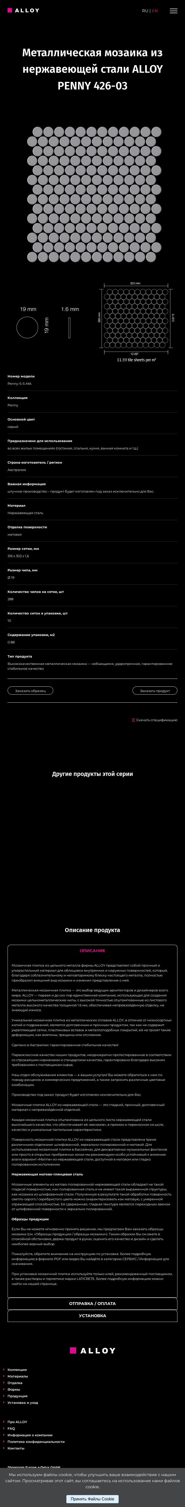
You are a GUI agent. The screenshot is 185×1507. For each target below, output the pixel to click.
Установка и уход (23, 1403)
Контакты (16, 1448)
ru (145, 10)
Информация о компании (30, 1435)
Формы (14, 1389)
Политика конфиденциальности (36, 1442)
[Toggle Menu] (173, 11)
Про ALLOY (17, 1422)
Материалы (18, 1376)
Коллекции (17, 1370)
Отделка (15, 1383)
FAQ (11, 1428)
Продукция (18, 1396)
